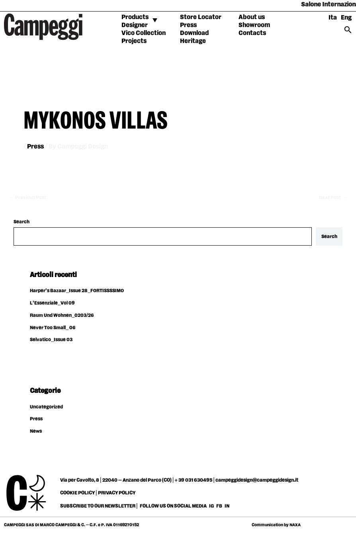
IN (227, 506)
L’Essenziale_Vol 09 (52, 303)
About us (252, 17)
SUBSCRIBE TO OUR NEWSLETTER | (99, 506)
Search (21, 222)
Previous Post (27, 197)
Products (135, 17)
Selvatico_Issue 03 (51, 340)
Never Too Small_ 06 (52, 328)
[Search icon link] (348, 32)
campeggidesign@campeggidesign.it (256, 480)
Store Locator (200, 17)
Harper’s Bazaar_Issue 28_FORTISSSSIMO (77, 291)
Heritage (193, 41)
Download (194, 33)
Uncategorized (46, 407)
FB (219, 506)
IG (211, 506)
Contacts (252, 33)
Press (188, 25)
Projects (134, 41)
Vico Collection (143, 33)
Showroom (254, 25)
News (36, 431)
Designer (134, 25)
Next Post (333, 197)
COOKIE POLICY (77, 492)
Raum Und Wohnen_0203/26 (62, 315)
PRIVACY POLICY (116, 492)
